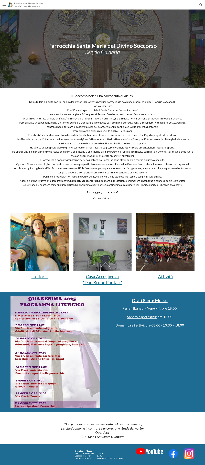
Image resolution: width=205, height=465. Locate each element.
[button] (4, 4)
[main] (102, 48)
